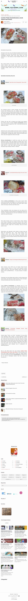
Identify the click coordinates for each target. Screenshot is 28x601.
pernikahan (10, 477)
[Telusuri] (26, 1)
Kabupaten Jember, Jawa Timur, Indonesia (20, 22)
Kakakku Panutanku (9, 403)
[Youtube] (18, 596)
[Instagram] (14, 596)
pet (20, 479)
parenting (3, 465)
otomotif (17, 465)
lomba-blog (4, 462)
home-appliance (18, 467)
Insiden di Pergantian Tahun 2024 (11, 388)
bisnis (24, 477)
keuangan (17, 477)
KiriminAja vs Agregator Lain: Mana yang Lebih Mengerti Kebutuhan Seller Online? (20, 531)
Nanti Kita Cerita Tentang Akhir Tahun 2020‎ (17, 82)
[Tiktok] (13, 596)
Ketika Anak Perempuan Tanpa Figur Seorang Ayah (14, 408)
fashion (3, 464)
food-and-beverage (19, 464)
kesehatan (18, 461)
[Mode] (24, 1)
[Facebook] (9, 596)
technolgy (3, 477)
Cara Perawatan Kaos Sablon (10, 393)
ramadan (3, 461)
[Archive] (14, 485)
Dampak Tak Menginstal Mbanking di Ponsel (18, 259)
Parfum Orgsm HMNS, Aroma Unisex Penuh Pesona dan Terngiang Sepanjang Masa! (15, 384)
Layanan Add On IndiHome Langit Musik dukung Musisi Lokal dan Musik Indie (16, 399)
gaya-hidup (3, 373)
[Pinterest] (16, 596)
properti (3, 467)
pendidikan (18, 462)
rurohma (15, 599)
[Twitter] (11, 596)
